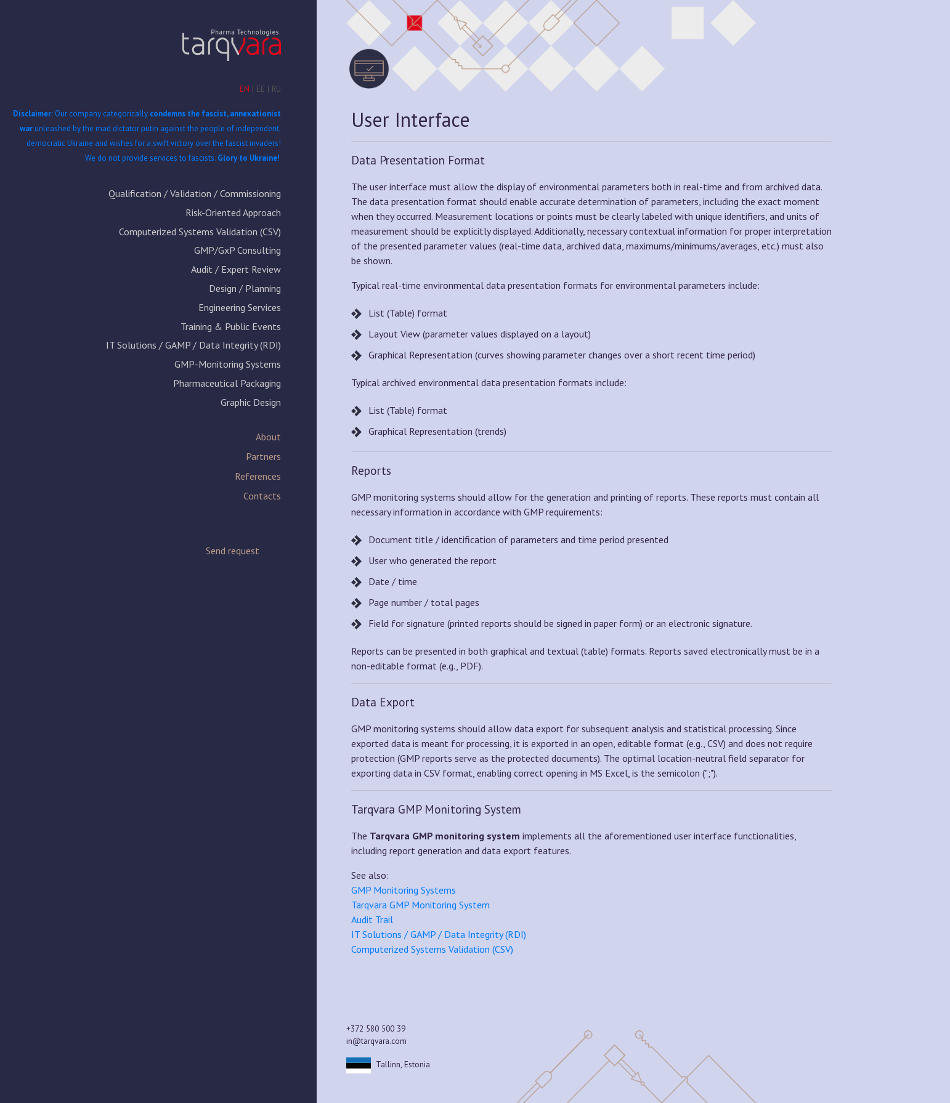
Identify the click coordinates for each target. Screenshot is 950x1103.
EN (245, 88)
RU (276, 88)
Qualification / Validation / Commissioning (194, 193)
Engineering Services (239, 307)
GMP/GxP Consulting (237, 250)
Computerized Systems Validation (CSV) (200, 231)
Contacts (262, 496)
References (258, 476)
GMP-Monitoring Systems (227, 364)
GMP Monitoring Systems (403, 890)
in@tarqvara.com (376, 1040)
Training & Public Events (231, 326)
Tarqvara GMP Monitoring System (420, 905)
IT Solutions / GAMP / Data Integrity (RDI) (193, 345)
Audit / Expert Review (236, 269)
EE (260, 88)
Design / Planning (245, 288)
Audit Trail (372, 919)
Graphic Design (251, 402)
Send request (232, 550)
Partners (263, 456)
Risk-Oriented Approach (233, 212)
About (268, 436)
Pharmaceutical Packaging (227, 383)
